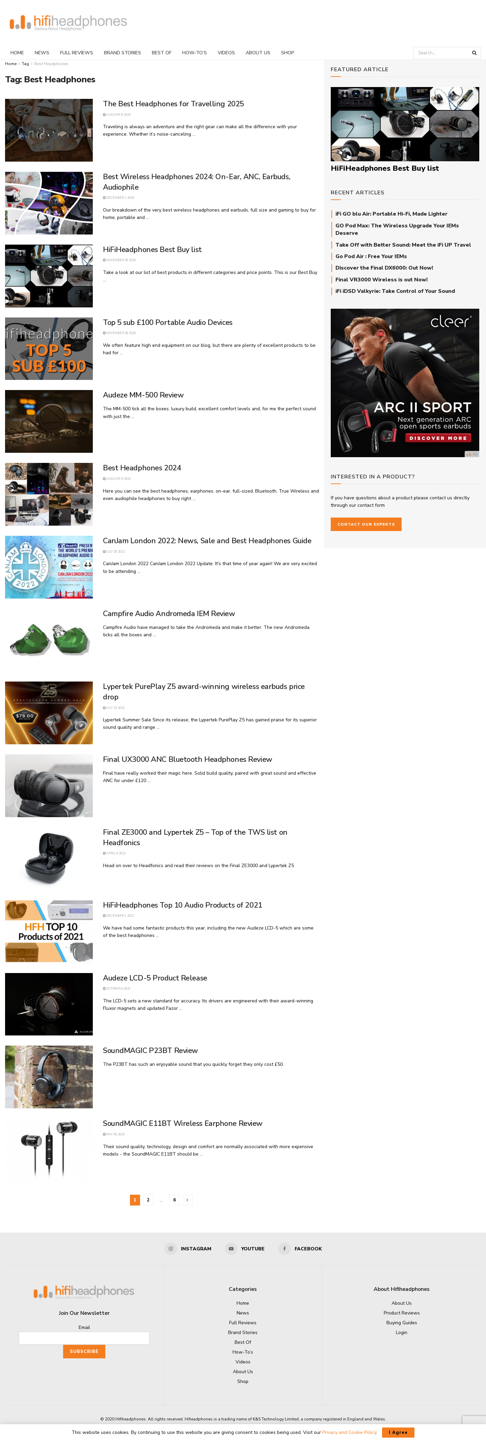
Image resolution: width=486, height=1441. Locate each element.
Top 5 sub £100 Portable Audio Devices (168, 322)
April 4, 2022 (114, 853)
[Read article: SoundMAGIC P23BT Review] (49, 1077)
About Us (258, 53)
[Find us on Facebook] (300, 1249)
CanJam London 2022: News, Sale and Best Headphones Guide (207, 541)
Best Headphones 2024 (142, 468)
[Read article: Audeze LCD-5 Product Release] (49, 1004)
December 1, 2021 (118, 916)
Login (401, 1332)
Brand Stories (122, 53)
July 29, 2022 (114, 552)
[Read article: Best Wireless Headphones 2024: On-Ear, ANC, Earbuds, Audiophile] (49, 203)
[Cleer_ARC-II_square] (405, 382)
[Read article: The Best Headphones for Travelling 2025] (49, 130)
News (42, 53)
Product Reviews (402, 1313)
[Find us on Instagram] (187, 1249)
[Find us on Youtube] (245, 1249)
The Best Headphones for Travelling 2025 (173, 104)
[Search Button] (475, 53)
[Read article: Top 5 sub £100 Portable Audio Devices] (49, 348)
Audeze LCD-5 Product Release (155, 978)
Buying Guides (401, 1323)
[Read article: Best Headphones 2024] (49, 494)
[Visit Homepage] (68, 23)
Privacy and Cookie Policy (349, 1432)
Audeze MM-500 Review (143, 395)
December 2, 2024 (118, 198)
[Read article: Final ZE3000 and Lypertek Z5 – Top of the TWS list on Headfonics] (49, 858)
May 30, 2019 (114, 1134)
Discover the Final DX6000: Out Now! (384, 268)
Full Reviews (76, 53)
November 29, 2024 (119, 260)
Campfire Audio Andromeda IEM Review (169, 614)
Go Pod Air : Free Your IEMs (371, 256)
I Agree (398, 1433)
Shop (287, 53)
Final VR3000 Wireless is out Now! (381, 279)
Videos (226, 53)
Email (84, 1327)
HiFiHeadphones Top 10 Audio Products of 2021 (182, 905)
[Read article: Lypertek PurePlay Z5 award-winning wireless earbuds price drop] (49, 713)
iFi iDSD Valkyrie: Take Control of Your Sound (395, 291)
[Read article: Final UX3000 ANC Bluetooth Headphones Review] (49, 785)
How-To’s (194, 53)
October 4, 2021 (117, 989)
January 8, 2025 (117, 115)
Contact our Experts (366, 524)
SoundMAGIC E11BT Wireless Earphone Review (183, 1123)
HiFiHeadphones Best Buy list (152, 250)
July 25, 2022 (114, 708)
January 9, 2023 (117, 479)
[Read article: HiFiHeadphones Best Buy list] (49, 276)
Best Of (161, 53)
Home (17, 53)
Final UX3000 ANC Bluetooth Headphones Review (187, 759)
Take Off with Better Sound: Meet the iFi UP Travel (403, 245)
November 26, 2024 (119, 333)
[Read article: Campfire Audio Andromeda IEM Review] (49, 640)
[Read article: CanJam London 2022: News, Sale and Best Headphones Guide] (49, 567)
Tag (25, 63)
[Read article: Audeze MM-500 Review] (49, 421)
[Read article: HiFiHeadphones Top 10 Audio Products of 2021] (49, 931)
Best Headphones (51, 63)
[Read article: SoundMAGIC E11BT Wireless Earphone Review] (49, 1149)
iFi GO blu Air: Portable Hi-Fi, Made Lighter (391, 214)
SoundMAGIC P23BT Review (150, 1051)
